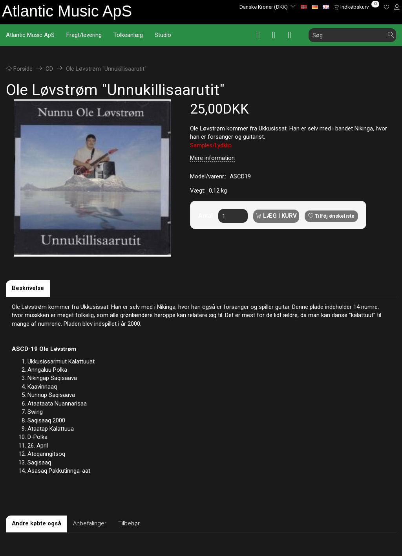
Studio (163, 35)
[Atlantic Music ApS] (67, 11)
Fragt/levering (84, 35)
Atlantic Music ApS (30, 35)
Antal (206, 215)
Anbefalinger (89, 523)
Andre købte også (36, 523)
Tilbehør (129, 523)
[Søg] (391, 35)
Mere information (212, 157)
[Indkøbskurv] (356, 6)
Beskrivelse (28, 288)
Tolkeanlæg (128, 35)
